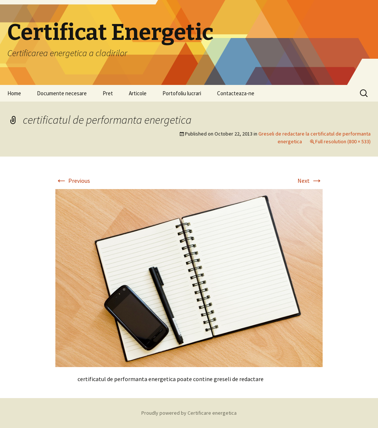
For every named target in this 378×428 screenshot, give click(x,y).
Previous (72, 180)
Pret (108, 93)
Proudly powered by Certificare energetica (189, 413)
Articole (138, 93)
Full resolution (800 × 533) (343, 141)
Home (14, 93)
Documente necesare (62, 93)
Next (310, 180)
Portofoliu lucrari (181, 93)
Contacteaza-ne (235, 93)
